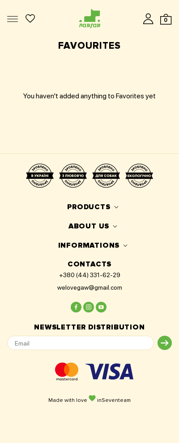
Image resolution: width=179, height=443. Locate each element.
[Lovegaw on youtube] (101, 307)
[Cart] (166, 19)
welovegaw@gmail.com (89, 287)
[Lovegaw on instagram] (88, 307)
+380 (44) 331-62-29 (89, 274)
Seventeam (116, 400)
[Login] (148, 19)
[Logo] (90, 18)
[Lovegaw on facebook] (76, 307)
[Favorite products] (30, 19)
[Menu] (12, 18)
